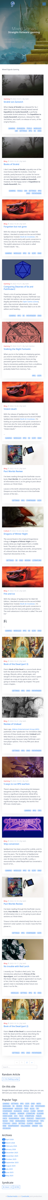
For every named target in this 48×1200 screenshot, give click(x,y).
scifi (34, 253)
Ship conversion (11, 843)
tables (38, 1116)
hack (5, 1118)
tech (21, 1116)
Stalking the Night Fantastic (17, 349)
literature (37, 560)
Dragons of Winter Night (16, 533)
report (40, 1111)
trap (26, 1109)
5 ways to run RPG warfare (17, 784)
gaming (12, 128)
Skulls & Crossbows (27, 237)
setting (23, 993)
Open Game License (30, 301)
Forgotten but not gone (15, 226)
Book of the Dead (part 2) (16, 1026)
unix (23, 1118)
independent (13, 1126)
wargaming (20, 1121)
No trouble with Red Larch (16, 966)
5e (35, 131)
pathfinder (36, 193)
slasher (40, 1113)
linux (14, 1123)
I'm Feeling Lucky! (11, 1079)
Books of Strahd (11, 164)
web (4, 1126)
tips (39, 810)
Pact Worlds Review (13, 471)
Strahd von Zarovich (13, 101)
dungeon (21, 128)
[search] (19, 1067)
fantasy (38, 1123)
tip (37, 1109)
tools (29, 128)
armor (35, 1126)
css (41, 1126)
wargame (6, 1106)
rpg (30, 131)
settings (23, 131)
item (11, 1121)
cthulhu (6, 1123)
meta (39, 1104)
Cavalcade (25, 1196)
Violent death (10, 409)
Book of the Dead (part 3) (16, 664)
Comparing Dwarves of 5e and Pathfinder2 (18, 288)
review (27, 560)
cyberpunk (29, 1116)
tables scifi (40, 1118)
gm (16, 131)
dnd (39, 131)
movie (5, 1113)
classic (30, 1123)
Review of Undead (12, 724)
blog (32, 1109)
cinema (13, 1113)
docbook (6, 1128)
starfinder (30, 500)
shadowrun (14, 1118)
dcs (15, 1116)
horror (21, 1113)
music (5, 1121)
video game (7, 1116)
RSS (16, 1187)
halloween (25, 1126)
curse (33, 1111)
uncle (26, 1111)
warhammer (8, 1109)
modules (37, 128)
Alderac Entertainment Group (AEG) (25, 729)
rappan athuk (32, 1121)
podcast (30, 1118)
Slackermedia (12, 1196)
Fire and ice (9, 593)
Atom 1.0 (7, 1187)
